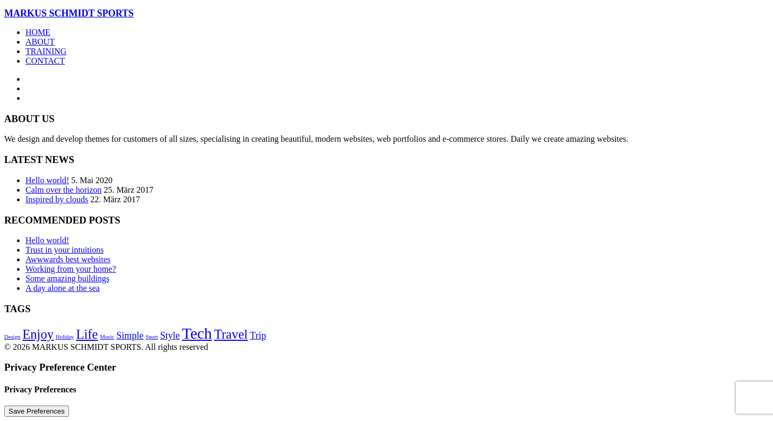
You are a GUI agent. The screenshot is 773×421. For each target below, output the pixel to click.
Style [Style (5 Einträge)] (170, 335)
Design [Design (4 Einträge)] (12, 337)
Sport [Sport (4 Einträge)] (152, 337)
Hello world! (47, 180)
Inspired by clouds (56, 199)
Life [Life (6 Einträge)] (87, 334)
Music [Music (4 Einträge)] (107, 337)
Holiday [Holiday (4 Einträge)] (65, 337)
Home (37, 32)
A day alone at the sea (62, 288)
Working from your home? (70, 268)
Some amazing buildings (67, 278)
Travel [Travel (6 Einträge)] (230, 334)
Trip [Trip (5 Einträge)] (258, 335)
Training (45, 51)
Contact (45, 60)
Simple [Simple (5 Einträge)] (129, 335)
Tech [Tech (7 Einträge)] (197, 333)
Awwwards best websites (67, 259)
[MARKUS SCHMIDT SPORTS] (386, 13)
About (40, 41)
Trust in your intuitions (64, 249)
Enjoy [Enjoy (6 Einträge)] (38, 334)
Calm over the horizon (63, 189)
